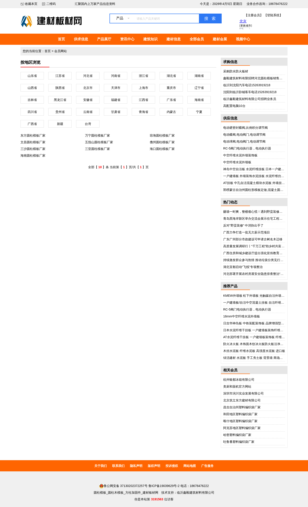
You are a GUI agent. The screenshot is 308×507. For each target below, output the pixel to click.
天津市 (115, 88)
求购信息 (230, 62)
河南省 (115, 76)
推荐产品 (230, 286)
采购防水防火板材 (235, 71)
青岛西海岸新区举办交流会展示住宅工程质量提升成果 (260, 218)
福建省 (115, 100)
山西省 (32, 88)
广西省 (32, 124)
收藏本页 (31, 4)
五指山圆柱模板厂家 (99, 142)
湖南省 (199, 76)
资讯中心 (127, 39)
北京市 (88, 88)
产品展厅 (104, 39)
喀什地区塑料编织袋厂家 (240, 421)
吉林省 (32, 100)
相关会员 (230, 370)
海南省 (199, 100)
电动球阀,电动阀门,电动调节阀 (244, 141)
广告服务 (207, 466)
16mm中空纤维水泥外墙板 (241, 316)
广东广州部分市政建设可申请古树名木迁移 (252, 239)
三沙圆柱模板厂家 (32, 149)
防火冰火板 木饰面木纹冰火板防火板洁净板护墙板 (258, 344)
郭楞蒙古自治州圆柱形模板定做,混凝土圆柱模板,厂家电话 (263, 190)
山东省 (32, 76)
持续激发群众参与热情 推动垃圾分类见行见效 (254, 260)
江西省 (143, 100)
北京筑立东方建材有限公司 (242, 400)
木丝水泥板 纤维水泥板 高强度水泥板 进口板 (254, 351)
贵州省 (60, 112)
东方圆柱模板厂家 (32, 135)
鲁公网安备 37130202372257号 (123, 486)
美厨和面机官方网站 (237, 386)
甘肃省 (115, 112)
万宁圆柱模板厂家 (97, 135)
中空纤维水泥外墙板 (237, 162)
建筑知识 (150, 39)
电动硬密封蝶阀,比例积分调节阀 (245, 127)
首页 (61, 39)
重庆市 (171, 88)
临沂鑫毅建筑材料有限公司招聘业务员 (249, 99)
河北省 (88, 76)
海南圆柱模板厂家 (32, 155)
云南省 (88, 112)
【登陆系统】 (273, 15)
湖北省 (171, 76)
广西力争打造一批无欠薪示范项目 (246, 232)
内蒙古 (171, 112)
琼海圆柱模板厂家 (162, 135)
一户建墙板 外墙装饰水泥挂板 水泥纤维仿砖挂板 (256, 176)
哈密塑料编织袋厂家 (237, 435)
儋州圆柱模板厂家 (162, 142)
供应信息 (230, 118)
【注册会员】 (253, 15)
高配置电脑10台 (234, 106)
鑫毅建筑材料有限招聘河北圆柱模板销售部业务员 (257, 78)
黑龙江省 (60, 100)
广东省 (171, 100)
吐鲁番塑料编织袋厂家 (238, 442)
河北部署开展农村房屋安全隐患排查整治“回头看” (257, 274)
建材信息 (173, 39)
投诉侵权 (172, 466)
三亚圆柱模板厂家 (97, 149)
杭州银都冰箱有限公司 (238, 379)
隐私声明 (136, 466)
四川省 (32, 112)
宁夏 (199, 112)
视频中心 (243, 39)
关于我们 (100, 466)
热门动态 (230, 202)
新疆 (60, 124)
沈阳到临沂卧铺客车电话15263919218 (250, 92)
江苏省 (60, 76)
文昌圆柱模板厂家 (32, 142)
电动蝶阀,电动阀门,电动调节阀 (244, 134)
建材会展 (220, 39)
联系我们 (118, 466)
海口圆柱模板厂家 (162, 149)
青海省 (143, 112)
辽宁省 (199, 88)
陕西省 (60, 88)
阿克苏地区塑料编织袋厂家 (242, 428)
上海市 (143, 88)
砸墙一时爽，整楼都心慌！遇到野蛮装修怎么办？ (257, 211)
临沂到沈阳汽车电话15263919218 (246, 85)
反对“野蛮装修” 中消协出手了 (243, 225)
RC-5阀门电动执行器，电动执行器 (247, 148)
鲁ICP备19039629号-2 (164, 486)
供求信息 (81, 39)
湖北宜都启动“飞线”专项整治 (243, 267)
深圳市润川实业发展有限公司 (243, 393)
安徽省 (88, 100)
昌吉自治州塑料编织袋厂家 (242, 407)
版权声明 (154, 466)
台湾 (88, 124)
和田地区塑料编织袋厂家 (240, 414)
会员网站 (60, 51)
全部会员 (197, 39)
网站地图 (189, 466)
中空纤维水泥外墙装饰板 (240, 155)
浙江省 (143, 76)
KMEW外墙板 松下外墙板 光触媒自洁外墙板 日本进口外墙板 (265, 295)
